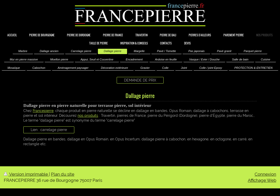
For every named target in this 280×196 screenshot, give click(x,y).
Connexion (265, 174)
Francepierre (43, 111)
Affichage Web (262, 180)
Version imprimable (26, 174)
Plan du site (62, 174)
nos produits (88, 115)
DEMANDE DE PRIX (140, 80)
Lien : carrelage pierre (49, 130)
